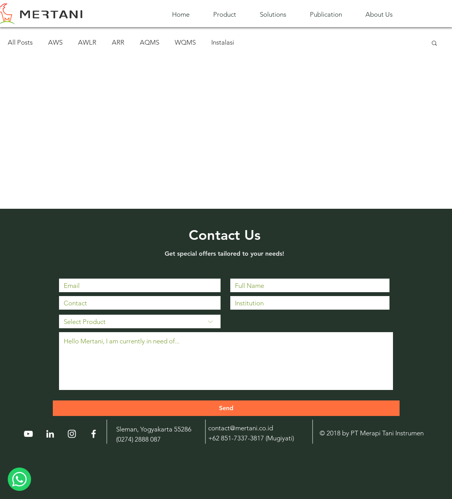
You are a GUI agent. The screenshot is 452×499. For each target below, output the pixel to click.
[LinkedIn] (50, 433)
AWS (55, 42)
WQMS (185, 42)
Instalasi (222, 42)
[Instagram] (71, 433)
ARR (118, 42)
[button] (230, 14)
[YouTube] (28, 433)
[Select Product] (140, 321)
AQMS (149, 42)
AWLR (87, 42)
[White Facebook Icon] (93, 433)
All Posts (20, 42)
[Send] (226, 408)
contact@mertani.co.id (240, 428)
